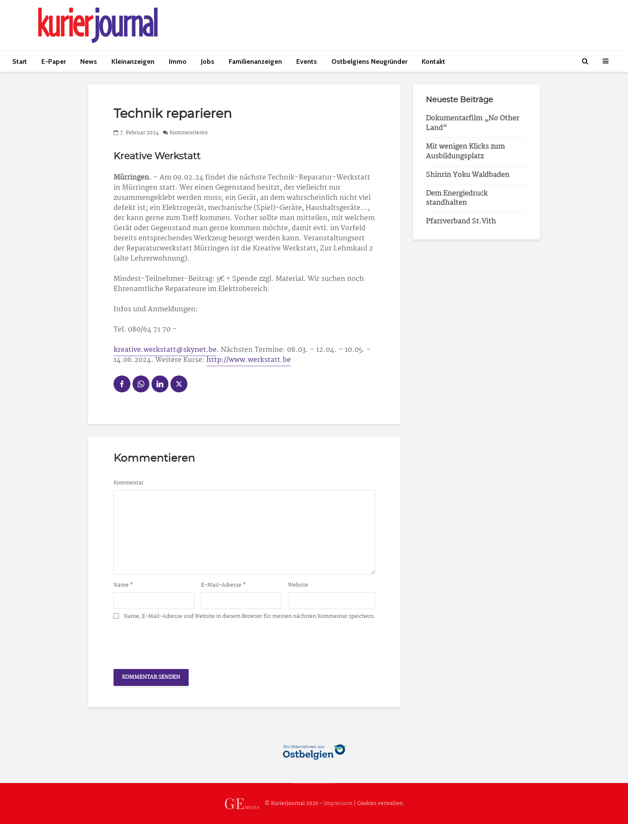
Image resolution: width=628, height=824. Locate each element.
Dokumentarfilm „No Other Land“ (472, 123)
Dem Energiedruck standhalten (456, 198)
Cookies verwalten (380, 803)
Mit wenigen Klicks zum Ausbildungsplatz (465, 151)
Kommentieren (189, 132)
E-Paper (53, 61)
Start (19, 61)
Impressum (338, 803)
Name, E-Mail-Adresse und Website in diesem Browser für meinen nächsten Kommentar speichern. (249, 616)
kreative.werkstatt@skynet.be (165, 350)
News (88, 61)
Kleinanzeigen (132, 61)
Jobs (207, 61)
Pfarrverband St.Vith (461, 221)
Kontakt (433, 61)
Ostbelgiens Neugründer (369, 61)
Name (123, 585)
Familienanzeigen (255, 61)
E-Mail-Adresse (223, 585)
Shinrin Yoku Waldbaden (467, 175)
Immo (178, 61)
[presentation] (178, 641)
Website (298, 585)
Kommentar (128, 483)
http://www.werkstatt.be (248, 360)
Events (306, 61)
